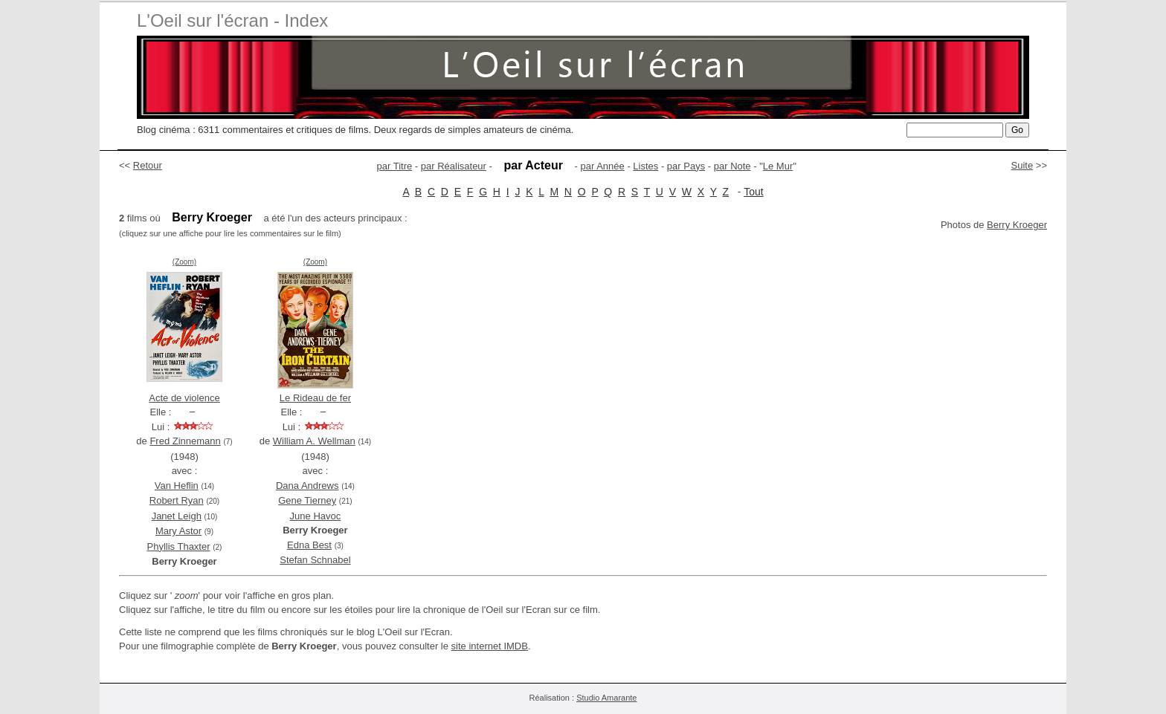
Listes (645, 166)
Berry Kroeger (1017, 224)
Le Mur (778, 166)
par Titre (395, 166)
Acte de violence (184, 397)
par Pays (686, 166)
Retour (147, 165)
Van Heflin (177, 485)
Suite (1022, 165)
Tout (753, 192)
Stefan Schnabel (315, 559)
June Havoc (315, 516)
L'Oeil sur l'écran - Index (232, 20)
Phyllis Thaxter (178, 546)
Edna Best (309, 545)
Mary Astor (178, 530)
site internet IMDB (489, 646)
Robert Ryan (176, 500)
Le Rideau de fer (315, 397)
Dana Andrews (307, 485)
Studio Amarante (606, 697)
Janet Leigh (177, 516)
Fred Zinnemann (184, 441)
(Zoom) (184, 262)
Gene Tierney (307, 500)
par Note (732, 166)
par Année (602, 166)
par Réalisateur (453, 166)
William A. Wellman (314, 441)
